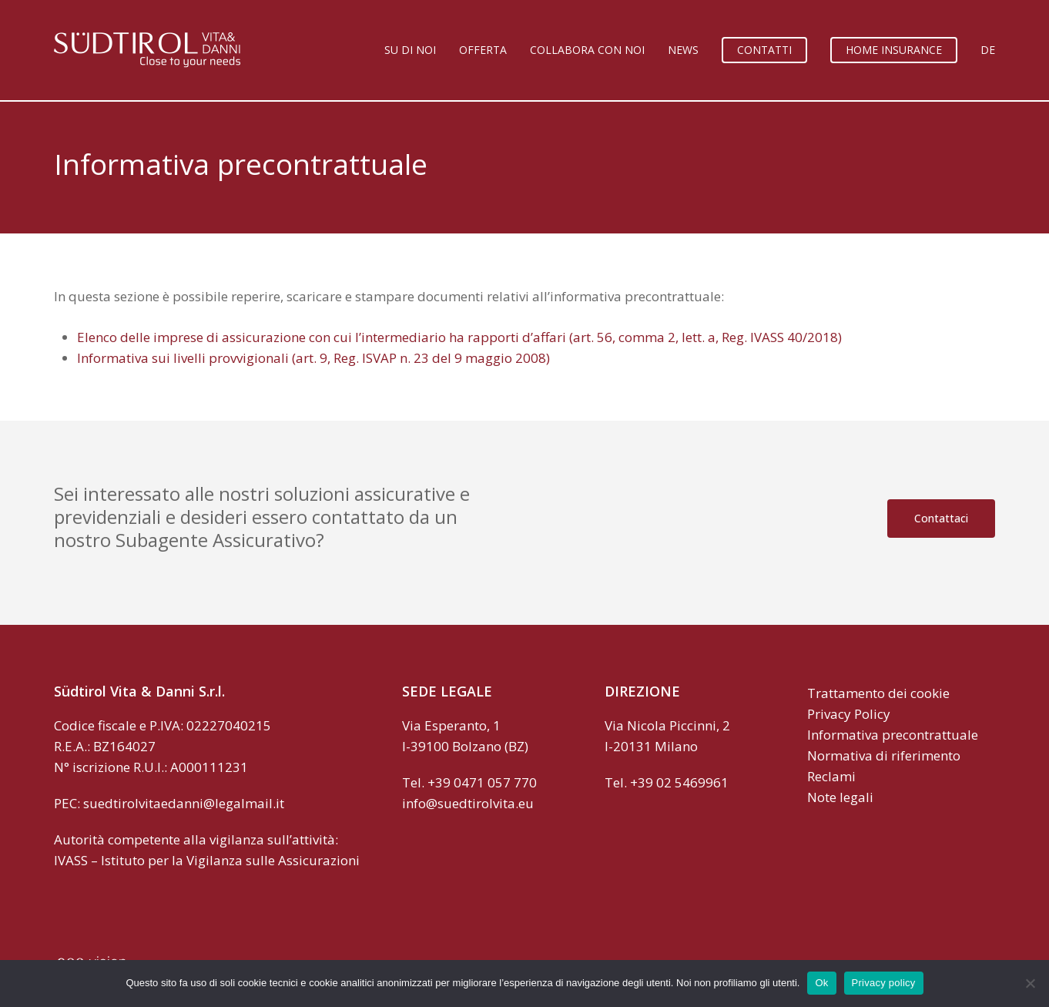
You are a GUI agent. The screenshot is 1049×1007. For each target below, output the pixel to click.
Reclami (831, 776)
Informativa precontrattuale (892, 735)
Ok (821, 983)
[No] (1029, 983)
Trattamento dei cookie (878, 693)
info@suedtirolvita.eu (468, 803)
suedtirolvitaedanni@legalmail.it (183, 803)
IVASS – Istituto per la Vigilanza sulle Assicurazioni (207, 860)
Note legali (840, 797)
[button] (941, 518)
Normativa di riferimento (883, 755)
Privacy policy (884, 983)
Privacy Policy (848, 714)
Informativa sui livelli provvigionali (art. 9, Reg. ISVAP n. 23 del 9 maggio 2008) (313, 358)
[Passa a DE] (987, 50)
